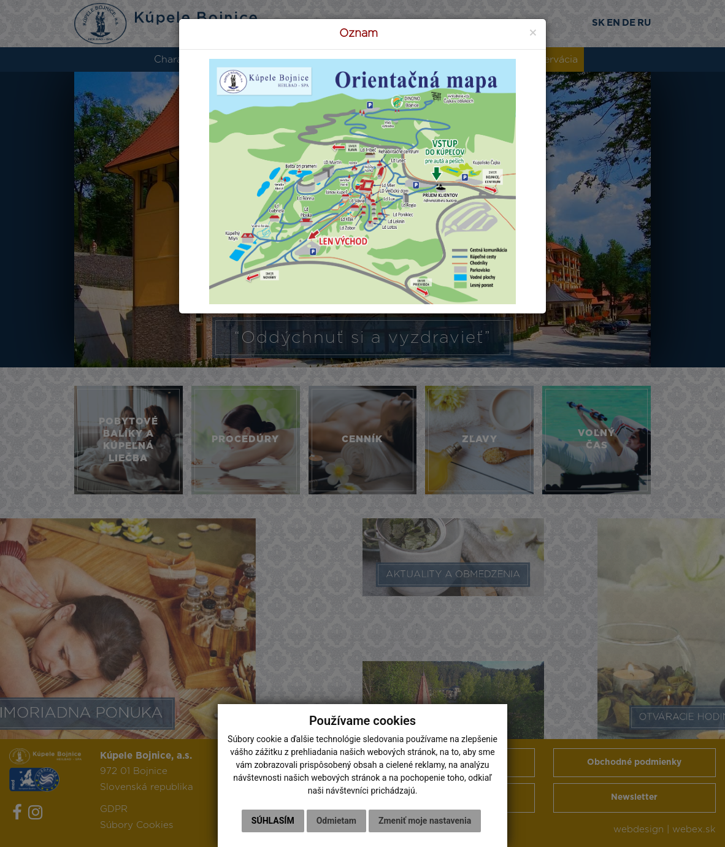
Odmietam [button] (336, 821)
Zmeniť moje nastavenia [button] (424, 821)
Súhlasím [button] (272, 821)
